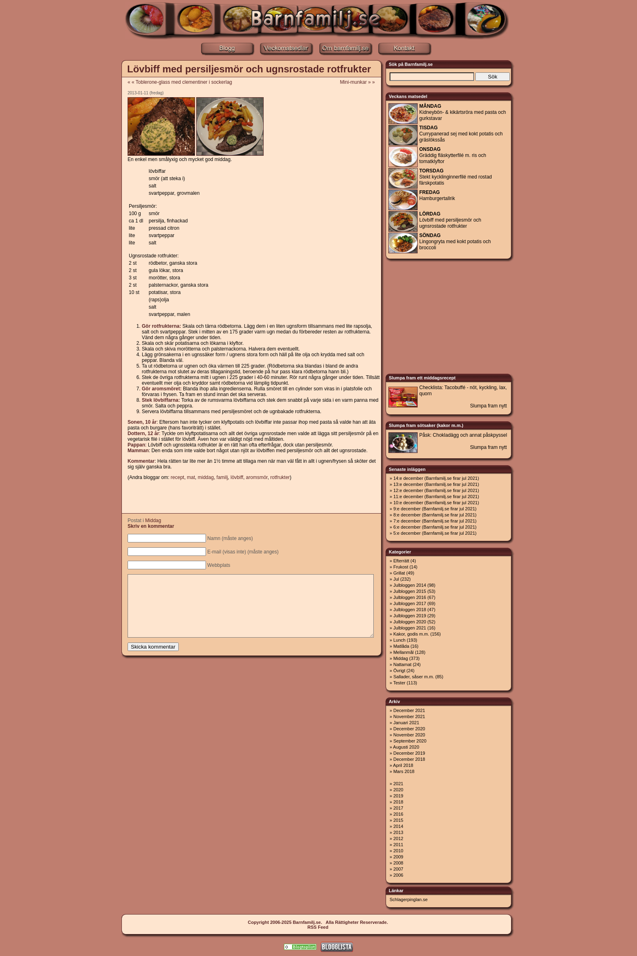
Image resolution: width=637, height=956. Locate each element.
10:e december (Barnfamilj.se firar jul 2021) (436, 502)
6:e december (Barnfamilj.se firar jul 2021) (435, 527)
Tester (399, 682)
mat (191, 477)
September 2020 (409, 740)
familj (222, 477)
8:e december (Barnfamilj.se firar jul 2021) (435, 514)
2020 (398, 789)
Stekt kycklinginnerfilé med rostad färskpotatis (455, 177)
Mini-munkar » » (360, 82)
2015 (398, 820)
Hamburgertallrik (437, 195)
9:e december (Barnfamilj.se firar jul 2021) (435, 508)
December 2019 (409, 753)
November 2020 (409, 734)
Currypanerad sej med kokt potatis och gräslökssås (461, 134)
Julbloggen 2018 (409, 609)
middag (206, 477)
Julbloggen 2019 (409, 615)
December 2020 (409, 728)
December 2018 (409, 759)
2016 (398, 814)
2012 (398, 838)
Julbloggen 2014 (409, 585)
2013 (398, 832)
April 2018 (403, 765)
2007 (398, 869)
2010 (398, 850)
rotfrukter (280, 477)
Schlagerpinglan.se (409, 899)
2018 (398, 801)
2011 (398, 844)
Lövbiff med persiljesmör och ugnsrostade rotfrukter (249, 68)
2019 (398, 795)
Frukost (400, 566)
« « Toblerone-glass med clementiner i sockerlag (180, 82)
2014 (398, 826)
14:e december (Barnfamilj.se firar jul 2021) (436, 478)
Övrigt (399, 670)
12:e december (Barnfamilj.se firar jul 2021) (436, 490)
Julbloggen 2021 (409, 627)
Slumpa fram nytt (488, 406)
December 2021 (409, 710)
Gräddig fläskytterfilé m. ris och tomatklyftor (452, 155)
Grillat (399, 573)
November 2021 (409, 716)
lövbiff (237, 477)
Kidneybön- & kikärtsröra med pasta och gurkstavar (462, 112)
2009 (398, 856)
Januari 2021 (406, 722)
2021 (398, 783)
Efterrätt (401, 560)
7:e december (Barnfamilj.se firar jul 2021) (435, 520)
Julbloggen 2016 (409, 597)
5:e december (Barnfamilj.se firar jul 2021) (435, 533)
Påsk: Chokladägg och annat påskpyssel (463, 435)
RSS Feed (318, 927)
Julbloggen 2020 (409, 621)
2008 (398, 862)
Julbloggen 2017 (409, 603)
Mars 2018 (403, 771)
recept (177, 477)
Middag (153, 520)
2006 (398, 875)
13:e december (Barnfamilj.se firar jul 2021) (436, 484)
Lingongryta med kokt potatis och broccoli (455, 241)
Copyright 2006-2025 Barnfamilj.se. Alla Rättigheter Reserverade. (318, 922)
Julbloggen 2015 (409, 591)
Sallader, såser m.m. (413, 676)
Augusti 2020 (406, 747)
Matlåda (401, 646)
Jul (396, 579)
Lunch (399, 640)
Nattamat (402, 664)
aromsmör (256, 477)
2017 (398, 808)
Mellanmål (403, 652)
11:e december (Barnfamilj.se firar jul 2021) (436, 496)
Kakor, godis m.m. (411, 634)
